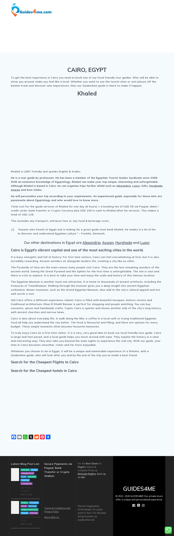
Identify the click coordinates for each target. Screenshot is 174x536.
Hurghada (155, 185)
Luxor (144, 242)
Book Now (141, 13)
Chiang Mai (34, 503)
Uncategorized (26, 484)
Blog (122, 5)
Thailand (25, 513)
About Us (157, 5)
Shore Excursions (104, 5)
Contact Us (158, 13)
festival (24, 506)
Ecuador (34, 470)
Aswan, (108, 242)
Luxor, (136, 185)
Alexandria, (124, 185)
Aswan (15, 189)
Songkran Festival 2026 (29, 510)
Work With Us (51, 517)
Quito (24, 477)
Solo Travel (31, 477)
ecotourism (25, 470)
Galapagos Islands (27, 473)
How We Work (137, 5)
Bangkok (24, 503)
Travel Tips (25, 480)
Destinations (78, 5)
